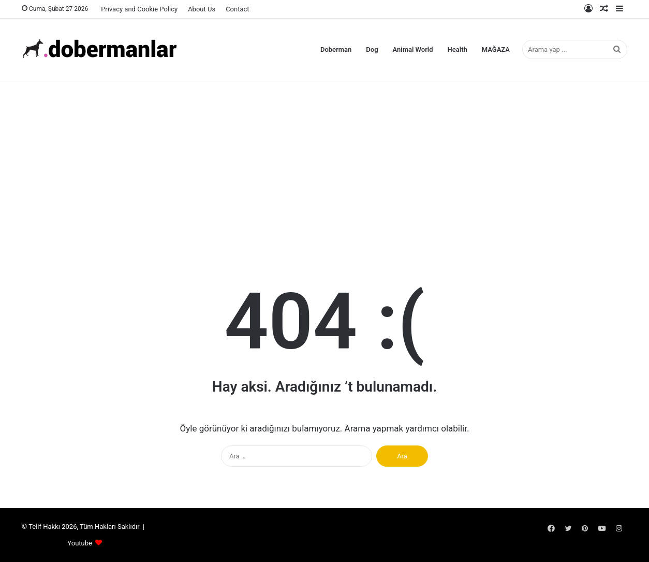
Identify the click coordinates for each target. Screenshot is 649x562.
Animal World (413, 49)
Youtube (79, 543)
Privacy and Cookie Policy (139, 9)
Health (457, 49)
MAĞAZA (496, 49)
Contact (237, 9)
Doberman (335, 49)
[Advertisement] (324, 164)
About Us (201, 9)
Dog (372, 49)
